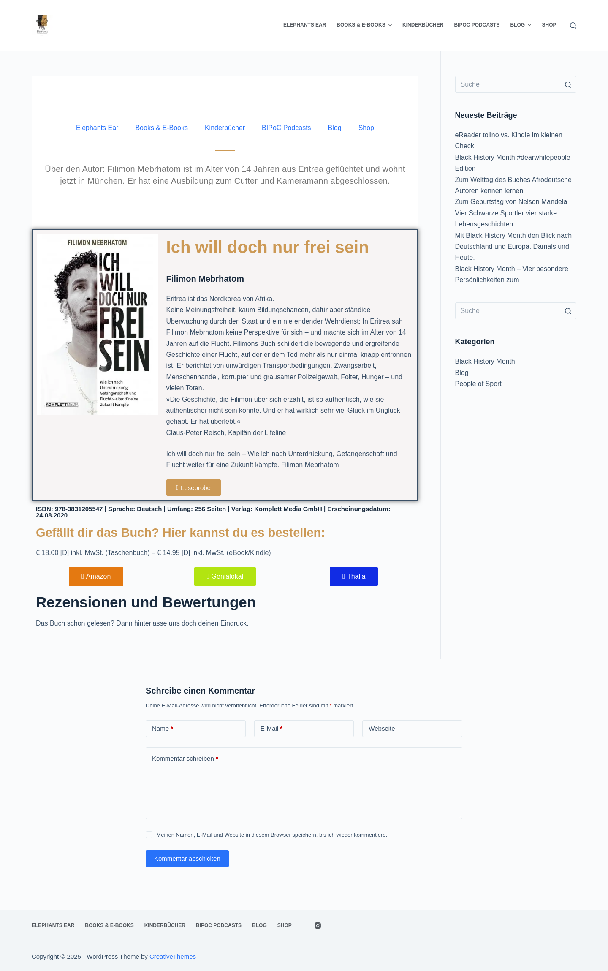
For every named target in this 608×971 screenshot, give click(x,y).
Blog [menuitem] (521, 25)
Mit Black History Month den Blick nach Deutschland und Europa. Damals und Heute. (513, 246)
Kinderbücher (225, 127)
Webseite (382, 728)
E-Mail (272, 728)
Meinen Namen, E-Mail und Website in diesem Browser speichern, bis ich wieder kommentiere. (271, 835)
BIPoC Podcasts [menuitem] (476, 25)
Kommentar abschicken (187, 858)
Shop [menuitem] (549, 25)
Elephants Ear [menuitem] (304, 25)
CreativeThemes (172, 956)
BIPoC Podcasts (286, 127)
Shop (366, 127)
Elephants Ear (97, 127)
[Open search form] (573, 25)
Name (162, 728)
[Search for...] (516, 84)
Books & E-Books (161, 127)
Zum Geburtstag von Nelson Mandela (511, 201)
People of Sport (478, 383)
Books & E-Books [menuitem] (365, 25)
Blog (335, 127)
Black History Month (485, 361)
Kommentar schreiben (185, 758)
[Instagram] (318, 925)
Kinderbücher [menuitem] (422, 25)
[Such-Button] (567, 84)
